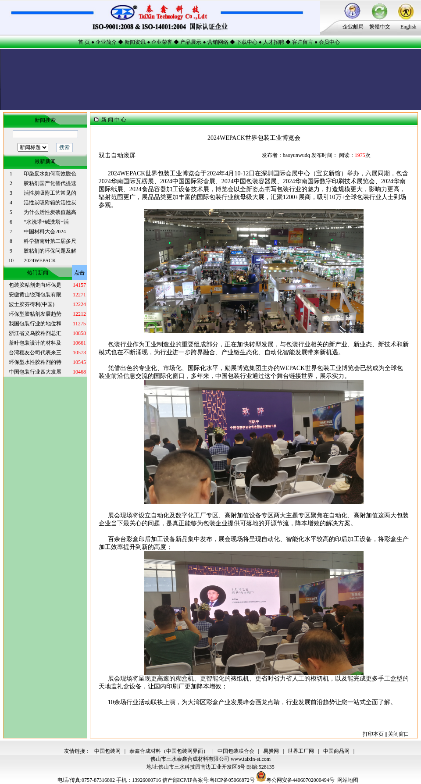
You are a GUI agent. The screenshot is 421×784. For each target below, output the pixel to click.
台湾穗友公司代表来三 (35, 352)
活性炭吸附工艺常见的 (50, 193)
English (408, 27)
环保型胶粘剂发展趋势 (35, 314)
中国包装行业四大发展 (35, 372)
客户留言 (302, 42)
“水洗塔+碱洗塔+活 (46, 222)
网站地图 (347, 780)
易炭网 (271, 751)
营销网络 (217, 42)
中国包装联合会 (236, 751)
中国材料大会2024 (45, 231)
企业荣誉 (161, 42)
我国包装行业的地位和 (35, 324)
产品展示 (190, 42)
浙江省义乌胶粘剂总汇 (35, 333)
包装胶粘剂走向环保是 (35, 285)
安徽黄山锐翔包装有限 (35, 295)
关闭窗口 (398, 734)
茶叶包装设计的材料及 (35, 343)
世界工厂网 (301, 751)
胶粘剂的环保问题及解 (50, 251)
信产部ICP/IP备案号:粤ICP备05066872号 (209, 780)
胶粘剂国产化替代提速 (50, 183)
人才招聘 (273, 42)
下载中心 (246, 42)
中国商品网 (336, 751)
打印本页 (373, 734)
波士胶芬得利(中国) (31, 304)
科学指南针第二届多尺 (50, 241)
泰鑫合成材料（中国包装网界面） (168, 751)
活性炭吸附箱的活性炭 (50, 203)
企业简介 (106, 42)
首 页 (84, 42)
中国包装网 (107, 751)
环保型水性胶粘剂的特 (35, 362)
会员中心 (329, 42)
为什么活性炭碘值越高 (50, 212)
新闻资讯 (135, 42)
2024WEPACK (40, 260)
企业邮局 (353, 27)
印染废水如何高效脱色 (50, 174)
